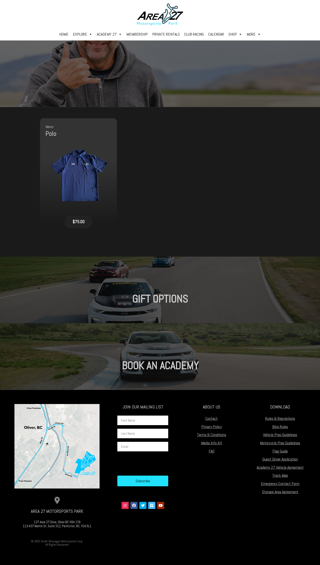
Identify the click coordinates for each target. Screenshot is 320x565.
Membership (137, 34)
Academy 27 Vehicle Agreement (280, 467)
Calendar (216, 34)
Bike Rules (280, 426)
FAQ (211, 451)
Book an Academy (160, 365)
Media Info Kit (211, 442)
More (254, 34)
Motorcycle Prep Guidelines (280, 442)
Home (63, 34)
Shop (235, 34)
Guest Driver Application (280, 459)
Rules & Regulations (280, 418)
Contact (211, 418)
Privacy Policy (211, 426)
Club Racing (194, 34)
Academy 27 (109, 34)
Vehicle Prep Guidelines (280, 434)
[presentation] (151, 463)
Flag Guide (280, 451)
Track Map (280, 475)
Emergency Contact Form (280, 483)
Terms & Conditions (211, 434)
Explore (82, 34)
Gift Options (160, 299)
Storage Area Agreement (280, 491)
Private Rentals (166, 34)
